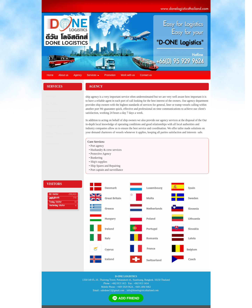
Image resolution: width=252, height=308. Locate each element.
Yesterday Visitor (57, 205)
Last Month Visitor (54, 198)
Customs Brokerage (55, 118)
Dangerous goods (54, 125)
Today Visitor (55, 202)
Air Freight (51, 96)
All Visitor (53, 194)
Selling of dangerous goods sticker (59, 135)
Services (93, 75)
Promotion (109, 75)
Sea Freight (51, 103)
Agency (78, 75)
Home (50, 75)
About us (63, 75)
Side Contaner (53, 144)
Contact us (146, 75)
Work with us (128, 75)
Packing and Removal (57, 111)
